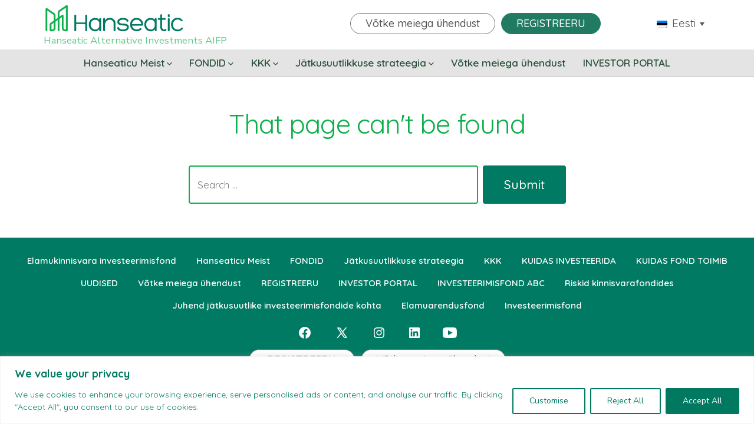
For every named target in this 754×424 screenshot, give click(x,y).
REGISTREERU (550, 23)
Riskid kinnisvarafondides (619, 283)
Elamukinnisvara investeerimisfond (101, 260)
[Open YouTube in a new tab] (449, 332)
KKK (264, 63)
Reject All (625, 400)
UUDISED (99, 283)
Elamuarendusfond (443, 305)
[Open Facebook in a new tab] (304, 332)
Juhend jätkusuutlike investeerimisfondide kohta (276, 305)
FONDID (211, 63)
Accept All (702, 400)
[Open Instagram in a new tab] (379, 332)
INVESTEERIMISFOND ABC (491, 283)
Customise (548, 400)
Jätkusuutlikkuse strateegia (364, 63)
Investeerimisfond (543, 305)
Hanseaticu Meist (128, 63)
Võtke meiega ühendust (423, 23)
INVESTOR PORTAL (626, 63)
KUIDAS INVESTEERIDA (569, 260)
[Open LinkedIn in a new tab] (414, 332)
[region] (377, 390)
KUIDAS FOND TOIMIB (681, 260)
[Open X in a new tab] (342, 332)
